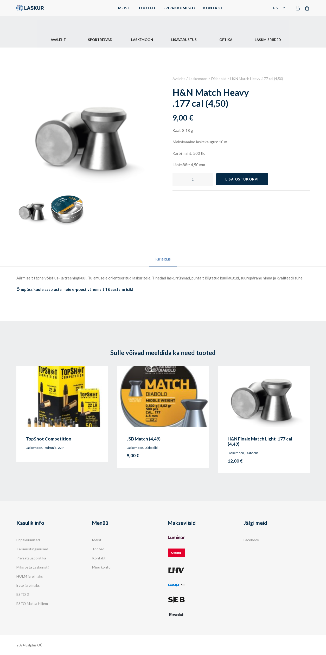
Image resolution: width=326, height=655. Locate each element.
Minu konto (101, 567)
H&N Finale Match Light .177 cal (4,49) (260, 441)
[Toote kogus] (192, 179)
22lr (61, 448)
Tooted (146, 8)
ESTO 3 (22, 594)
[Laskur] (30, 8)
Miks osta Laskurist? (32, 567)
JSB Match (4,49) (144, 438)
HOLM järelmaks (29, 576)
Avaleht (178, 78)
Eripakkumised (179, 8)
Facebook (251, 540)
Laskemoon (198, 78)
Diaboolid (218, 78)
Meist (124, 8)
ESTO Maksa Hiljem (32, 603)
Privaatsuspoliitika (31, 558)
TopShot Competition (48, 438)
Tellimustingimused (32, 549)
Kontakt (213, 8)
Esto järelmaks (28, 585)
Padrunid (50, 448)
